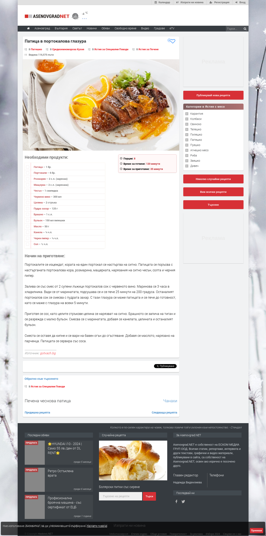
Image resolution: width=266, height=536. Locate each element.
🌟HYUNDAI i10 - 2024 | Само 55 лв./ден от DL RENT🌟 (65, 443)
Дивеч (194, 166)
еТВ (104, 520)
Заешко (195, 160)
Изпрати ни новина (130, 520)
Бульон (38, 220)
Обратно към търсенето (41, 373)
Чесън (38, 190)
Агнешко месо (199, 150)
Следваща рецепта (164, 407)
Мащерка (40, 185)
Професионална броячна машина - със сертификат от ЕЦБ (64, 497)
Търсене (213, 204)
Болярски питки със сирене (119, 481)
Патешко (36, 49)
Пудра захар (41, 208)
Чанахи (170, 395)
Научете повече (97, 526)
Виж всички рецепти (213, 191)
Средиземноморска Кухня (68, 49)
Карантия (196, 113)
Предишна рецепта (37, 407)
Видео (74, 520)
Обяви (90, 520)
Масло (38, 226)
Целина (38, 202)
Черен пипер (41, 238)
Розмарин (40, 179)
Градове (159, 28)
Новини (92, 28)
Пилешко (196, 134)
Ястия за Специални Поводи (111, 49)
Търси (149, 491)
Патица (38, 167)
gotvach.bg (48, 353)
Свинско (195, 124)
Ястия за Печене (149, 49)
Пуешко (195, 145)
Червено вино (42, 196)
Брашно (39, 214)
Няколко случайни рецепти (213, 179)
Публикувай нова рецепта (213, 95)
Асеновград (34, 520)
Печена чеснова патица (48, 395)
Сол (36, 244)
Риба (193, 155)
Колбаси (196, 119)
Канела (38, 232)
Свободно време (125, 28)
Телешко (195, 129)
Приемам (256, 530)
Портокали (40, 173)
